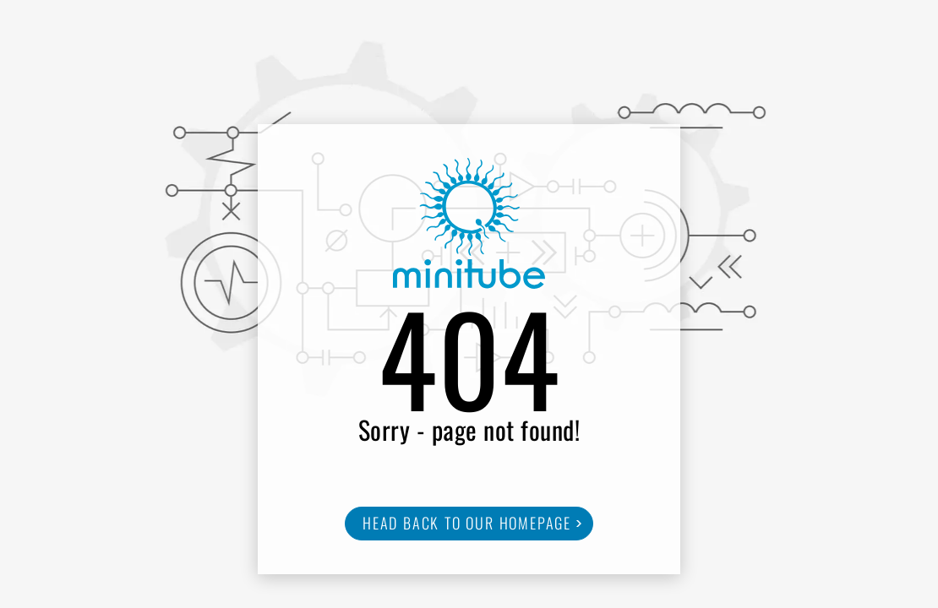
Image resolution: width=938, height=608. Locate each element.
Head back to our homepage (467, 523)
